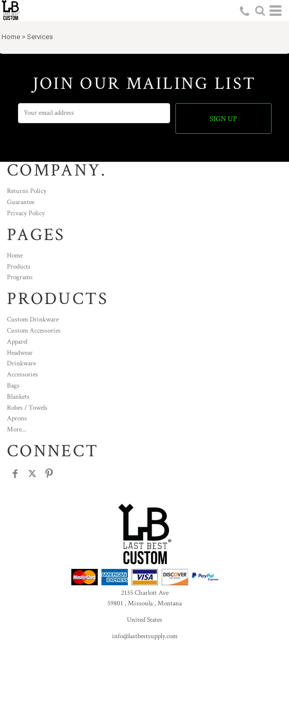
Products (19, 266)
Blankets (18, 396)
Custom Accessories (34, 330)
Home (11, 37)
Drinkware (21, 363)
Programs (20, 277)
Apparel (17, 341)
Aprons (17, 418)
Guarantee (20, 202)
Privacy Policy (26, 213)
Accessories (22, 374)
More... (16, 429)
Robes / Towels (27, 407)
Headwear (20, 352)
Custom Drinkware (33, 319)
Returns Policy (26, 191)
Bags (13, 385)
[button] (260, 10)
